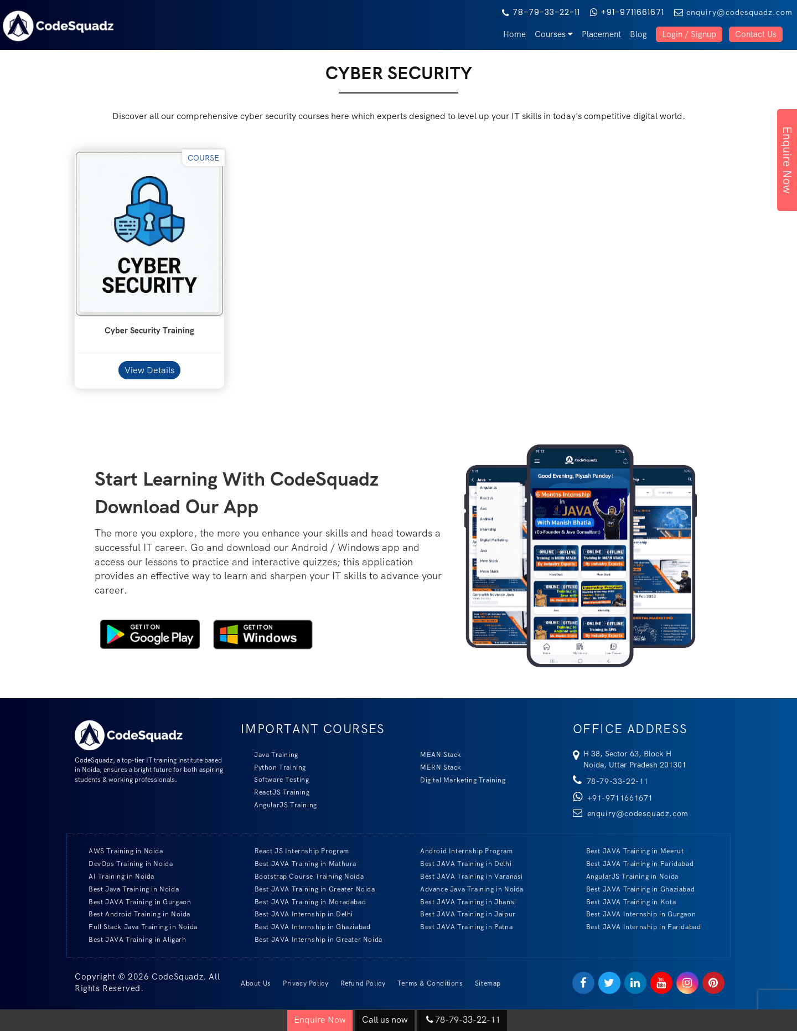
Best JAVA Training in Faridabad (633, 863)
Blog (638, 34)
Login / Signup (689, 34)
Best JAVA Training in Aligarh (130, 939)
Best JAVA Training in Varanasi (465, 876)
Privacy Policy (305, 983)
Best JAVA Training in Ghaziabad (634, 889)
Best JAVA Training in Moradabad (303, 901)
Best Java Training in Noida (127, 889)
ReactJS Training (275, 792)
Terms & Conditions (430, 983)
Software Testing (275, 779)
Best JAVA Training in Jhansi (461, 901)
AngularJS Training (279, 805)
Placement (601, 34)
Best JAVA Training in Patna (460, 926)
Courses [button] (554, 34)
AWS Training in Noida (119, 850)
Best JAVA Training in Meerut (628, 850)
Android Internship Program (460, 850)
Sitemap (488, 983)
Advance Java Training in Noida (465, 889)
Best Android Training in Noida (132, 914)
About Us (256, 983)
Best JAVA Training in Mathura (298, 863)
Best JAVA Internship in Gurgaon (634, 914)
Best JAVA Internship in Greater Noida (311, 939)
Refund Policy (363, 983)
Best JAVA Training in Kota (624, 901)
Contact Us (756, 34)
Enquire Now (787, 160)
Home (514, 34)
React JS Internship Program (295, 850)
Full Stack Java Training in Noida (136, 926)
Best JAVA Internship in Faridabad (637, 926)
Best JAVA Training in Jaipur (461, 914)
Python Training (273, 767)
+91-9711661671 (627, 12)
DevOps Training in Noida (124, 863)
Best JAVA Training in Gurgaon (133, 901)
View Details (149, 370)
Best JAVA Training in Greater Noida (308, 889)
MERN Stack (434, 767)
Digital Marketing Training (456, 780)
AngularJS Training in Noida (626, 876)
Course (203, 158)
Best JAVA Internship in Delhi (297, 914)
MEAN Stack (434, 754)
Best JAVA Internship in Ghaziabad (306, 926)
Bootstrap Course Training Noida (302, 876)
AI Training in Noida (114, 876)
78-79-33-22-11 (541, 12)
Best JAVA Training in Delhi (459, 863)
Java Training (269, 754)
